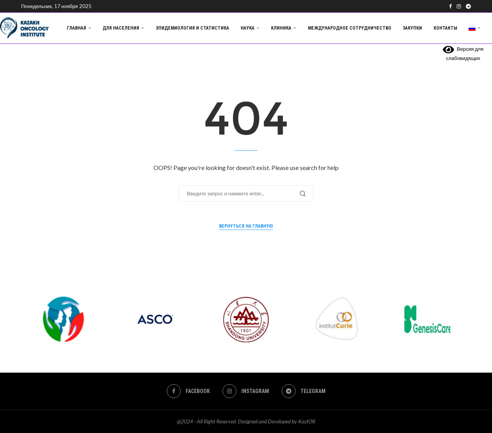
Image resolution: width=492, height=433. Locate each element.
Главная (76, 28)
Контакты (445, 28)
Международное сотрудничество (349, 28)
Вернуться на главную (246, 226)
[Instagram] (459, 6)
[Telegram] (468, 6)
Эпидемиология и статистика (192, 28)
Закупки (412, 28)
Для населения (121, 28)
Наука (247, 28)
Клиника (281, 28)
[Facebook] (450, 6)
